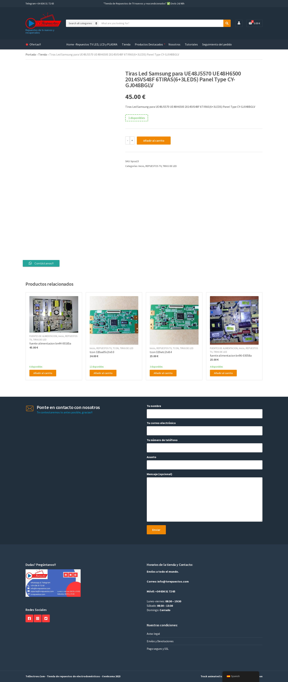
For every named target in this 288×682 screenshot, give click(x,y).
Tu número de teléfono (204, 445)
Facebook (29, 618)
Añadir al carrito (153, 140)
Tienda (126, 44)
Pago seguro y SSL (158, 648)
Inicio (141, 166)
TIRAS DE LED (170, 166)
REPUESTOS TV (153, 166)
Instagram (38, 618)
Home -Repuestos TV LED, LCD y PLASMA (91, 44)
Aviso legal (153, 633)
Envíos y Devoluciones (160, 641)
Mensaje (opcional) (204, 497)
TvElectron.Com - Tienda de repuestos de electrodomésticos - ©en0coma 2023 (73, 676)
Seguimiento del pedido (217, 44)
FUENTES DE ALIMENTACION (43, 336)
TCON (116, 348)
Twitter (46, 618)
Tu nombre (204, 411)
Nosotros (174, 44)
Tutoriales (191, 44)
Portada (31, 54)
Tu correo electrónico (204, 428)
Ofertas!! (35, 44)
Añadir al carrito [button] (42, 373)
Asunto (204, 462)
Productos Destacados (149, 44)
